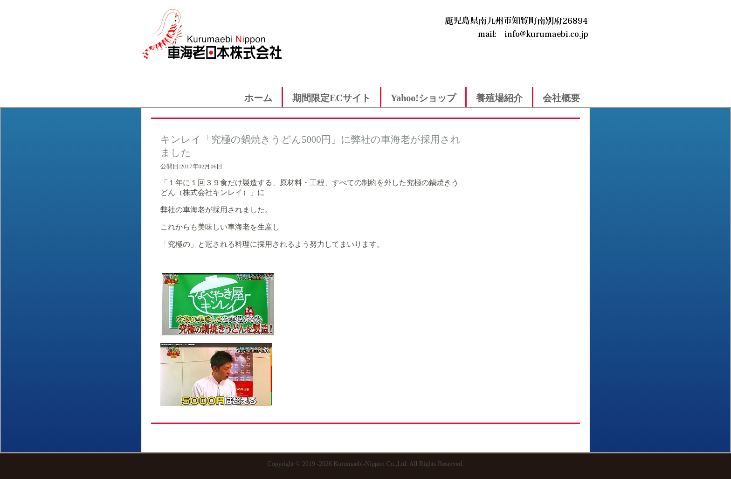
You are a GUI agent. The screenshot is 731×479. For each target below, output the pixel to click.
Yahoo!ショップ (423, 98)
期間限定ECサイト (331, 98)
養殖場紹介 (499, 98)
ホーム (258, 98)
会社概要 (561, 98)
